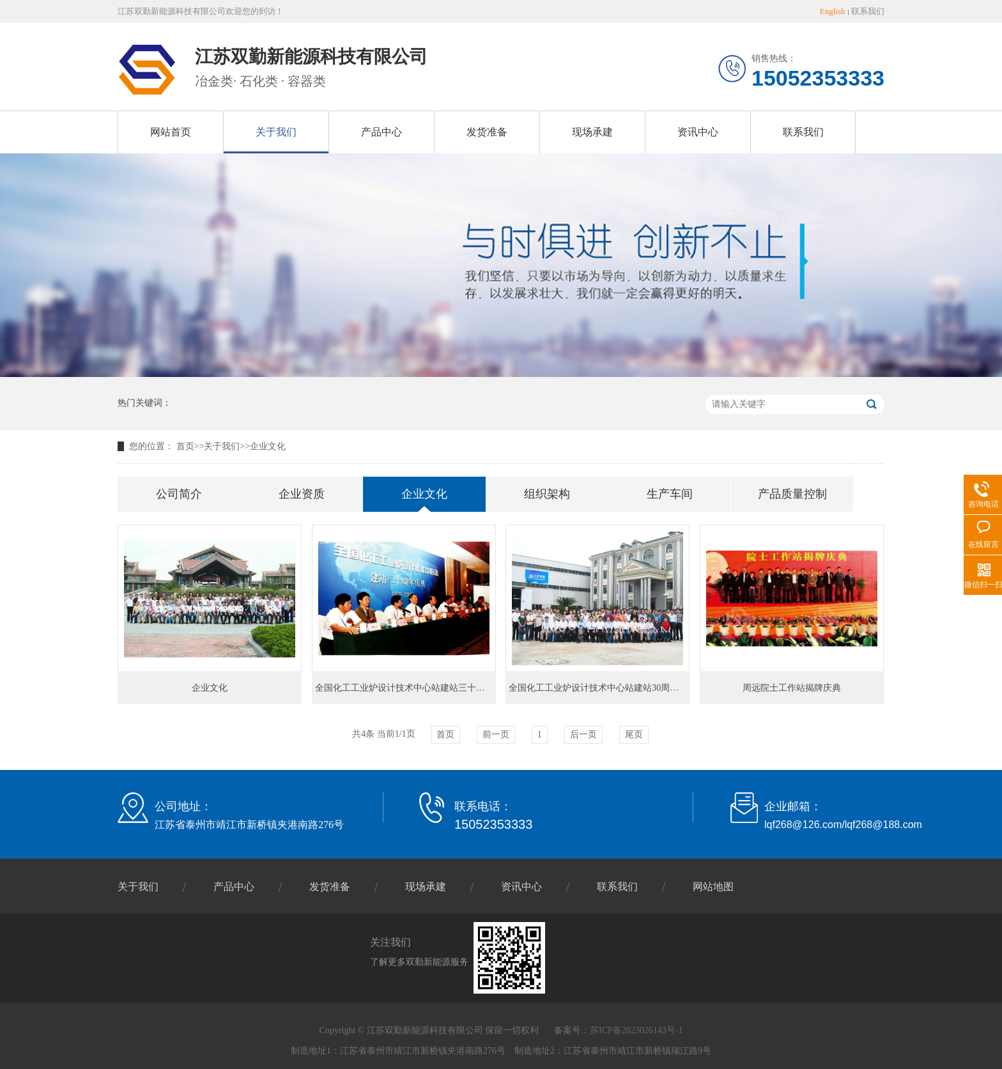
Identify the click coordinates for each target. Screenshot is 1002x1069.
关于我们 (276, 132)
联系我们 (867, 11)
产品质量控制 (792, 494)
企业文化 (268, 446)
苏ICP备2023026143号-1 (636, 1030)
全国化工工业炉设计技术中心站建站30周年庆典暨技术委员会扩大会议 (647, 688)
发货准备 (486, 132)
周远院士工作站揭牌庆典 (792, 688)
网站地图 (713, 886)
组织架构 (547, 494)
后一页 (583, 734)
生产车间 (670, 494)
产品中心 (381, 132)
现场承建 (592, 132)
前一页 (495, 734)
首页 (185, 446)
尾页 (634, 734)
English (832, 11)
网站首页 (170, 132)
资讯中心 (697, 132)
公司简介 (179, 494)
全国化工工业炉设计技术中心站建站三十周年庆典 (413, 688)
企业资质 (302, 494)
